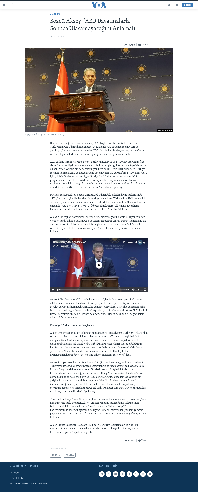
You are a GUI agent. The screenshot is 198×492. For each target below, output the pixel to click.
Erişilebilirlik (16, 478)
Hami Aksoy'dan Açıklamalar (69, 242)
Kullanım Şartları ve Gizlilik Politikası (28, 484)
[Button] (129, 45)
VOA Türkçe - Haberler (67, 246)
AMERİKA (55, 14)
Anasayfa (14, 473)
